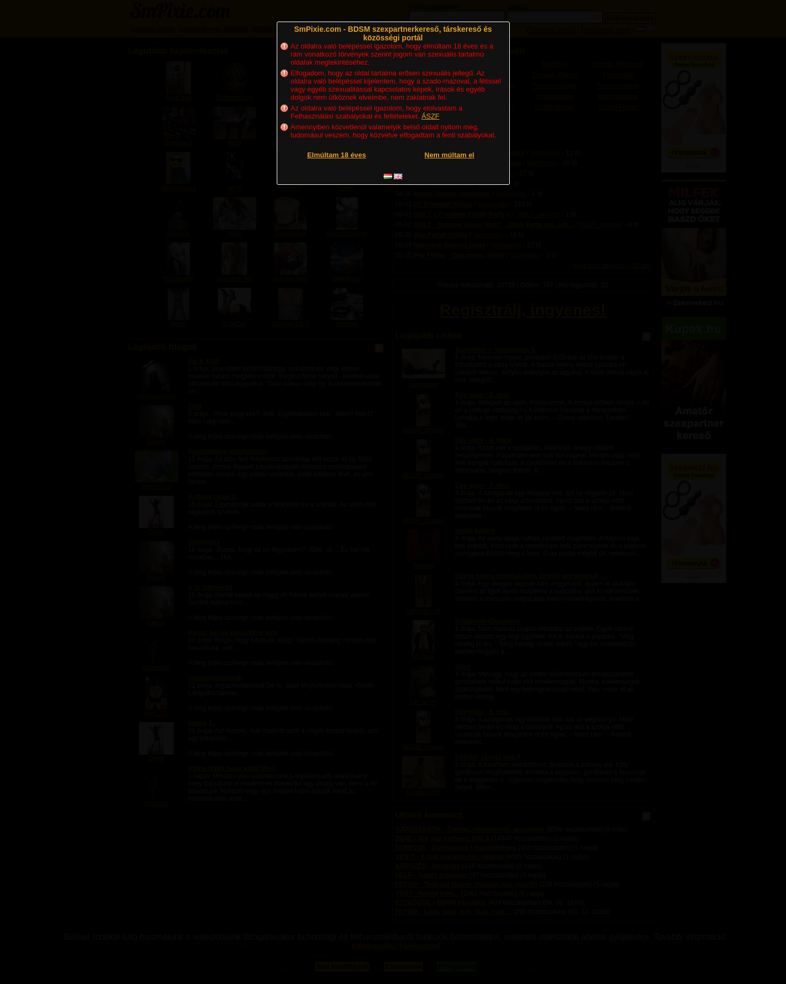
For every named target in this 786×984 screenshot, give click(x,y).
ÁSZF (430, 116)
